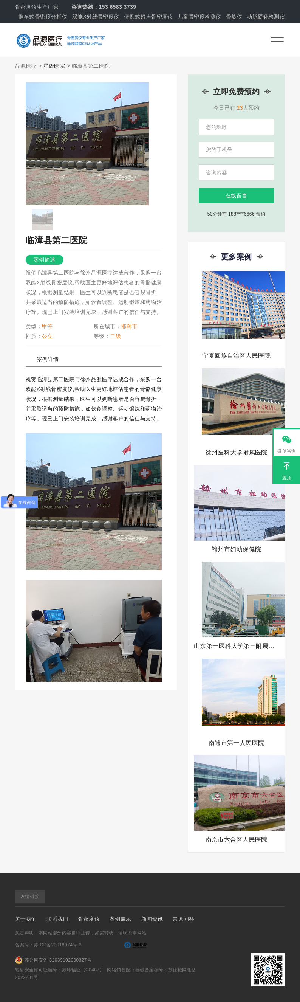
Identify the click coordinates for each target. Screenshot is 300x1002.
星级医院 (54, 66)
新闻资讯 (152, 919)
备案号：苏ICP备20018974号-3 (48, 945)
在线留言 (236, 195)
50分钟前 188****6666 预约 (236, 214)
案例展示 (120, 919)
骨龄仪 (234, 17)
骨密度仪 (89, 919)
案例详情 (48, 359)
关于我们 (26, 919)
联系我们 (57, 919)
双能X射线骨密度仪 (95, 17)
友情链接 (30, 896)
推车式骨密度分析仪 (42, 17)
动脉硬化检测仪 (266, 17)
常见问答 (184, 919)
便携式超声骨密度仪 (148, 17)
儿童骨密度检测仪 (199, 17)
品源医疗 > (28, 66)
